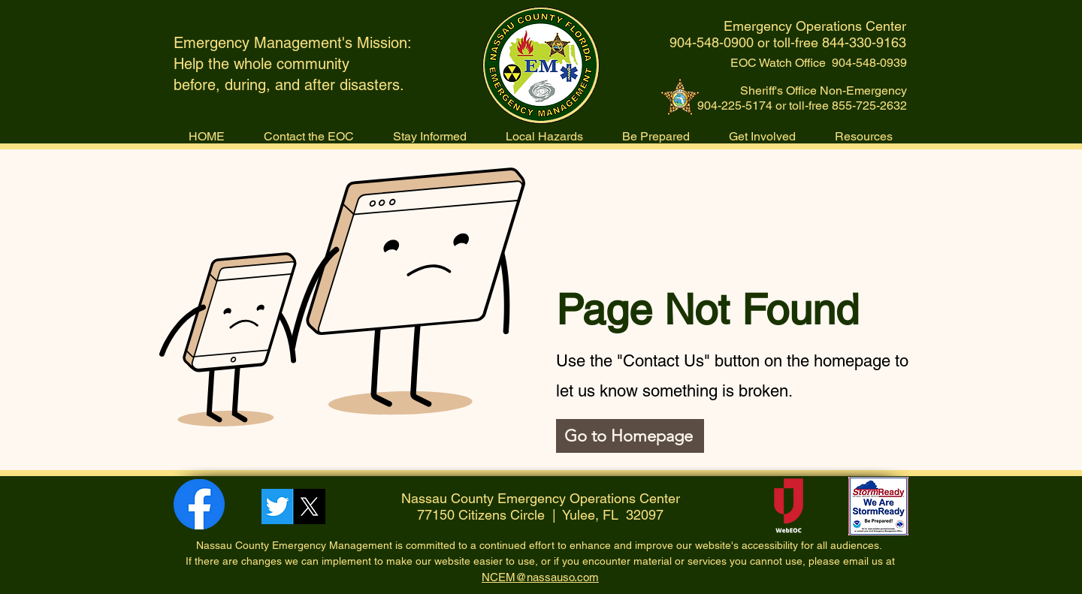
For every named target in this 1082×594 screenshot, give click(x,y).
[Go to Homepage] (630, 436)
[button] (544, 136)
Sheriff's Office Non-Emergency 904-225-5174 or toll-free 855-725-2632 (802, 97)
